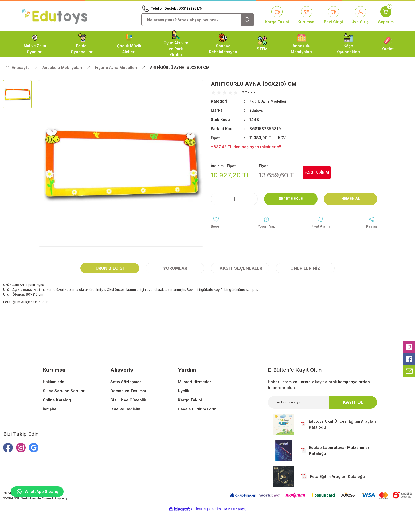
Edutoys (256, 110)
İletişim (49, 409)
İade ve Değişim (125, 409)
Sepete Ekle (290, 198)
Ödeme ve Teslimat (128, 391)
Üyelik (183, 391)
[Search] (197, 19)
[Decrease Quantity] (216, 198)
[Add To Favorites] (217, 223)
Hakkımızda (53, 381)
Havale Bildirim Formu (198, 409)
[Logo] (54, 15)
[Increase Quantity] (252, 198)
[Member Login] (360, 15)
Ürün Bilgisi (110, 268)
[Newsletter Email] (322, 402)
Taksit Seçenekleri (240, 268)
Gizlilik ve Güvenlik (128, 400)
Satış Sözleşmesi (126, 381)
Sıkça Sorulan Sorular (64, 391)
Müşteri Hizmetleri (195, 381)
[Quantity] (234, 198)
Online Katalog (57, 400)
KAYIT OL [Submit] (353, 402)
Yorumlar (175, 268)
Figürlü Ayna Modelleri (270, 101)
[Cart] (386, 15)
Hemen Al (350, 198)
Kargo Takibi (190, 400)
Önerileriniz (305, 268)
